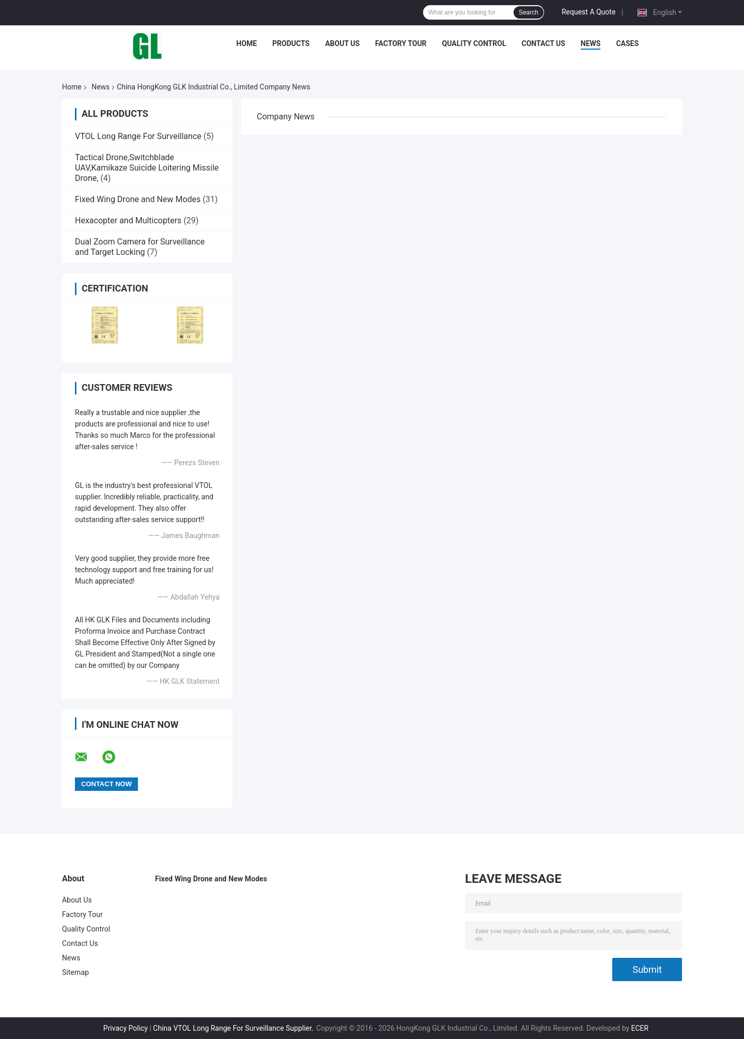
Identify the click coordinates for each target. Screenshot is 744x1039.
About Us (342, 43)
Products (290, 43)
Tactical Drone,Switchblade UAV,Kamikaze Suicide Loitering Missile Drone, (147, 167)
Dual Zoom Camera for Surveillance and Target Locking (140, 247)
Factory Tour (401, 43)
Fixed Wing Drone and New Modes (137, 199)
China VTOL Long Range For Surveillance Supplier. (234, 1028)
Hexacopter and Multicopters (128, 220)
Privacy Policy (125, 1028)
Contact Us (543, 43)
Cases (627, 43)
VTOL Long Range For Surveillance (138, 136)
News (591, 43)
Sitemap (75, 972)
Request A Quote (588, 12)
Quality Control (474, 43)
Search (528, 12)
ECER (640, 1028)
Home (246, 43)
